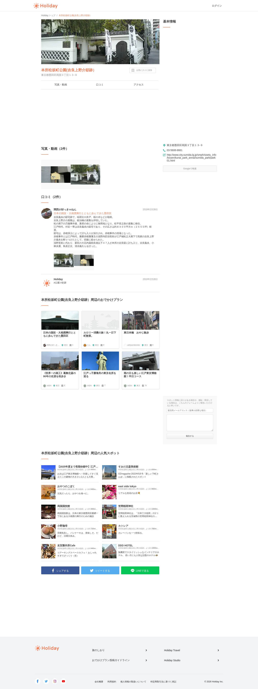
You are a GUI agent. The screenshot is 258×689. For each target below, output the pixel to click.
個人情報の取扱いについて (133, 681)
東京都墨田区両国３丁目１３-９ (185, 145)
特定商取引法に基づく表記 (163, 681)
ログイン (217, 5)
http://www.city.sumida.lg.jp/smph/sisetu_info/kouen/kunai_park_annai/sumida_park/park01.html (191, 157)
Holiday (45, 6)
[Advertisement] (100, 118)
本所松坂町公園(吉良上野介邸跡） (68, 70)
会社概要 (99, 681)
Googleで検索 (190, 168)
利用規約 (112, 681)
